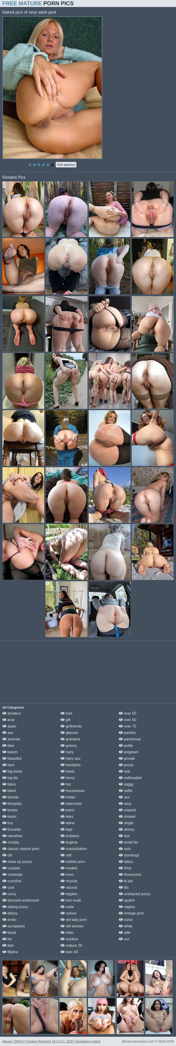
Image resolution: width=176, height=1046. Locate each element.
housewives (73, 791)
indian (68, 797)
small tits (128, 842)
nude (67, 907)
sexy (125, 804)
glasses (69, 733)
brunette (11, 829)
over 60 (127, 720)
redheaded (130, 778)
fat (7, 939)
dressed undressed (20, 900)
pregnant (128, 752)
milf (66, 855)
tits (124, 887)
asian (9, 726)
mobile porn (73, 862)
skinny (126, 829)
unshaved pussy (134, 894)
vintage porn (131, 913)
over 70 (127, 726)
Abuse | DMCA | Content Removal (26, 1041)
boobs (9, 810)
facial (9, 933)
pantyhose (130, 739)
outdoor (69, 939)
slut (124, 836)
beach (9, 752)
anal (8, 720)
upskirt (127, 900)
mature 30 (71, 945)
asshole (11, 739)
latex (67, 816)
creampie (12, 875)
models (69, 868)
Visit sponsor (66, 165)
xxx (124, 939)
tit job (126, 881)
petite (126, 746)
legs (66, 829)
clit (7, 855)
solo (125, 849)
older (67, 933)
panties (127, 733)
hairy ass (70, 758)
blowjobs (12, 804)
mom (67, 875)
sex (124, 797)
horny (68, 778)
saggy (126, 784)
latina (68, 823)
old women (72, 926)
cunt (8, 887)
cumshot (11, 881)
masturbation (74, 849)
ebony (9, 913)
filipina (10, 952)
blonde (10, 797)
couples (11, 868)
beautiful (11, 758)
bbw (8, 746)
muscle (69, 881)
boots (9, 816)
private (127, 758)
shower (127, 816)
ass (7, 733)
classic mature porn (20, 849)
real (124, 771)
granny (69, 746)
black (9, 791)
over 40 (69, 952)
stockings (129, 855)
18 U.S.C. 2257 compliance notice (76, 1041)
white (126, 926)
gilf (65, 720)
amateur (11, 713)
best (8, 765)
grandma (70, 739)
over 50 (127, 713)
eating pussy (15, 907)
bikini (9, 784)
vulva (126, 920)
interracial (71, 804)
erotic (9, 920)
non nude (71, 900)
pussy (126, 765)
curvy (9, 894)
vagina (127, 907)
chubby (10, 842)
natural (69, 887)
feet (8, 945)
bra (7, 823)
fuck (66, 713)
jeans (68, 810)
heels (68, 771)
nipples (69, 894)
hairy (67, 752)
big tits (10, 778)
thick (125, 868)
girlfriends (71, 726)
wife (124, 933)
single (126, 823)
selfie (126, 791)
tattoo (126, 862)
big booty (12, 771)
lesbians (70, 836)
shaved (127, 810)
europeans (13, 926)
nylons (68, 913)
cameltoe (12, 836)
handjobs (71, 765)
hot (66, 784)
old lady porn (74, 920)
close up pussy (17, 862)
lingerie (69, 842)
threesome (130, 875)
